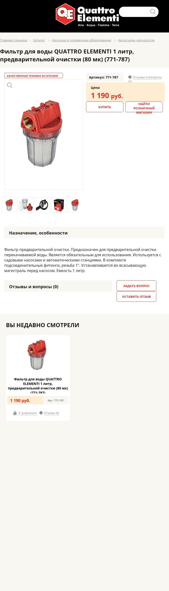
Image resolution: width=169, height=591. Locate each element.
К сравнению (27, 413)
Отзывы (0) (51, 413)
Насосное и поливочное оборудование (81, 40)
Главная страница (13, 40)
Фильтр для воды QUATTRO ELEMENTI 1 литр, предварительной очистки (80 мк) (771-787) (38, 386)
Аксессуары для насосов (136, 40)
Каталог (39, 40)
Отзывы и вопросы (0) (145, 79)
